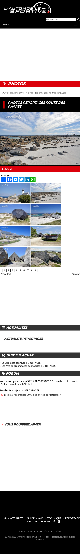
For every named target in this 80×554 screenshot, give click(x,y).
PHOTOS (29, 93)
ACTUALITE (16, 518)
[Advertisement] (40, 54)
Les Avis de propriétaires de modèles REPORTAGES (28, 365)
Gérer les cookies (53, 531)
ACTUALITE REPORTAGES (23, 339)
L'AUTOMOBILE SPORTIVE (13, 93)
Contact (22, 531)
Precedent (5, 274)
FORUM (45, 521)
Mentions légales (35, 531)
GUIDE (31, 518)
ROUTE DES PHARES (57, 93)
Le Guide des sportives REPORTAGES (21, 362)
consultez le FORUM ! (20, 384)
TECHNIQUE (54, 518)
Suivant (76, 274)
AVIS (40, 518)
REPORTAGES (41, 93)
